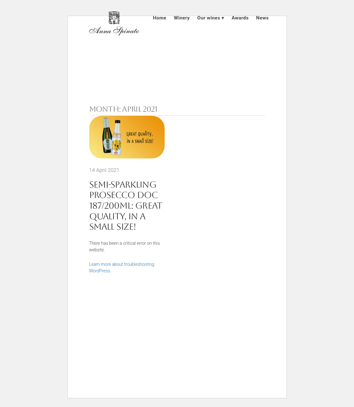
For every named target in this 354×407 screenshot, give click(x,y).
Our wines (208, 18)
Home (160, 18)
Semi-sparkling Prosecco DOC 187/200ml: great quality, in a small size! (125, 205)
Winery (182, 18)
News (262, 18)
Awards (240, 18)
